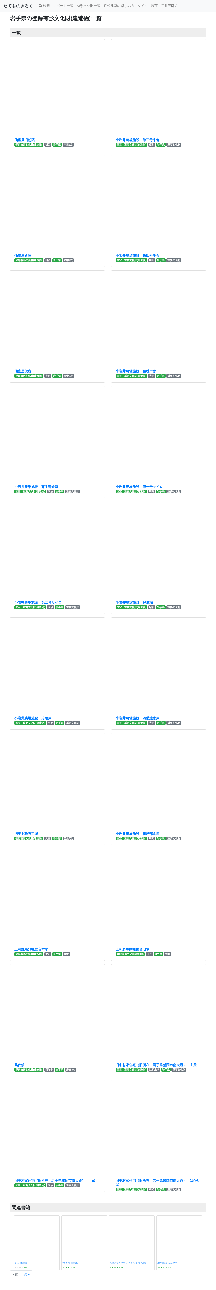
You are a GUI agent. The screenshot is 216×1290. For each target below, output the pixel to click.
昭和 (151, 144)
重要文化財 (173, 144)
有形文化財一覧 (88, 6)
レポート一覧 (63, 6)
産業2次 (68, 144)
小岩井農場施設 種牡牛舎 (136, 371)
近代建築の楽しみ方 (119, 6)
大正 (47, 375)
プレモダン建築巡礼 (70, 1263)
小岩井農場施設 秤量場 (134, 602)
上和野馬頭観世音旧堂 (132, 949)
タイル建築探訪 (21, 1263)
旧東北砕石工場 (26, 834)
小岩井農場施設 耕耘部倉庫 (137, 834)
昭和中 (49, 1069)
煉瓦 (154, 6)
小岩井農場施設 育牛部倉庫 (36, 487)
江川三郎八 (169, 6)
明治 (47, 144)
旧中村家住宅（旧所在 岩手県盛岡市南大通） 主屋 (156, 1065)
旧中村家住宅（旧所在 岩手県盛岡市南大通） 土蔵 (54, 1181)
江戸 (149, 954)
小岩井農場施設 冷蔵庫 (32, 718)
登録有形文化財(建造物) (28, 144)
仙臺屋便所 (22, 371)
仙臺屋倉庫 (22, 256)
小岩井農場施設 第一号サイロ (139, 487)
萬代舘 (19, 1065)
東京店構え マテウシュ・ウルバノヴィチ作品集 (128, 1263)
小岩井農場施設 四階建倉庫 (137, 718)
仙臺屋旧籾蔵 (24, 140)
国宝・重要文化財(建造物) (131, 144)
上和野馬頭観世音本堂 (31, 949)
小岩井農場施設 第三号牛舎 (137, 140)
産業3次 (70, 1069)
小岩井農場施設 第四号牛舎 (137, 256)
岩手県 (57, 144)
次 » (26, 1274)
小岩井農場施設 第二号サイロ (38, 602)
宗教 (66, 954)
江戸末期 (154, 1069)
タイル (143, 6)
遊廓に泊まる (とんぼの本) (167, 1263)
